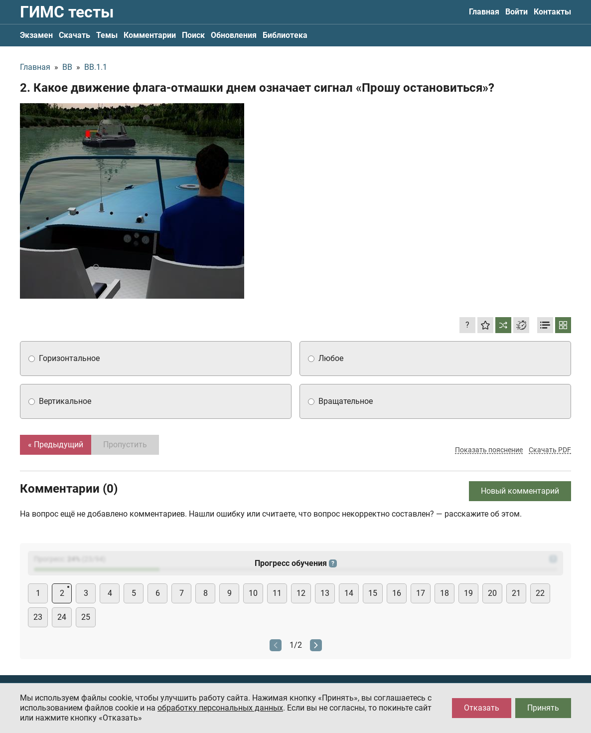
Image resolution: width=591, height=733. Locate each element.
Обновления (234, 35)
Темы (107, 35)
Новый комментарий (520, 491)
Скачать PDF (550, 450)
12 (300, 593)
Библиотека (285, 35)
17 (420, 593)
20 (492, 593)
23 (37, 617)
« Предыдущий (55, 444)
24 (61, 617)
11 (277, 593)
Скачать (74, 35)
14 (348, 593)
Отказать (481, 708)
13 (324, 593)
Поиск (193, 35)
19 (468, 593)
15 (372, 593)
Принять (543, 708)
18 (444, 593)
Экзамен (36, 35)
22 (540, 593)
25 (85, 617)
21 (516, 593)
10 (253, 593)
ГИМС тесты (67, 11)
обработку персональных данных (220, 708)
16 (396, 593)
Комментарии (150, 35)
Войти (516, 11)
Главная (484, 11)
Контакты (552, 11)
